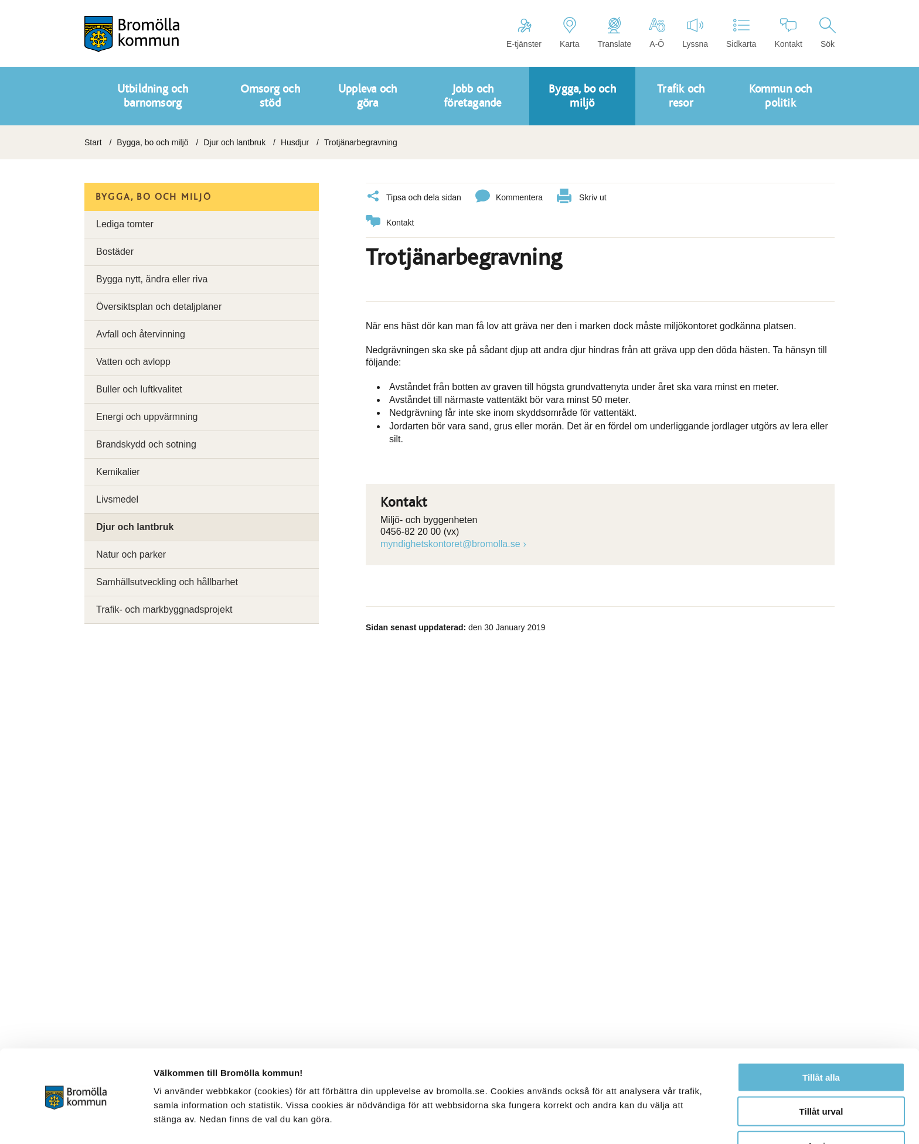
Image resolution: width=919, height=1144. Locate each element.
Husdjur (295, 142)
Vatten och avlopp (133, 362)
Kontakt (788, 33)
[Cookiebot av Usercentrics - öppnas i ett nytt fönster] (76, 1121)
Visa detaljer (637, 1121)
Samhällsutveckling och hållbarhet (167, 582)
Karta (569, 33)
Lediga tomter (125, 224)
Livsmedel (117, 499)
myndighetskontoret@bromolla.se (450, 542)
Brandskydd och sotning (146, 444)
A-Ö (656, 33)
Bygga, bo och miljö (152, 142)
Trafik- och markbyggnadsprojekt (164, 609)
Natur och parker (131, 554)
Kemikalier (118, 472)
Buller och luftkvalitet (139, 389)
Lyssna (695, 33)
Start (93, 142)
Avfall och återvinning (140, 334)
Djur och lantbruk (234, 142)
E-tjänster (524, 33)
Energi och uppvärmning (147, 417)
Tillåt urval (821, 1076)
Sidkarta (741, 33)
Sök (828, 33)
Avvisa (821, 1110)
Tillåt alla (821, 1041)
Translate (614, 33)
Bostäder (115, 252)
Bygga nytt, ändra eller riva (151, 279)
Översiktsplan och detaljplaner (159, 307)
